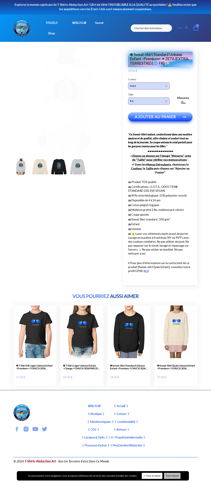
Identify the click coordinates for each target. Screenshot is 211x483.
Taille (130, 94)
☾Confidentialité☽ (126, 418)
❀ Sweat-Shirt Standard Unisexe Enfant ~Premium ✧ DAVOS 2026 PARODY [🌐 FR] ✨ (127, 367)
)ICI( (146, 271)
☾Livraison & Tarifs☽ (94, 434)
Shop (51, 33)
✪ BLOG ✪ (79, 23)
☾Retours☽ (121, 426)
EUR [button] (180, 28)
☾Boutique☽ (96, 410)
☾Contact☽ (121, 410)
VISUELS (52, 23)
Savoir (99, 23)
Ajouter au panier (160, 117)
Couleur (132, 79)
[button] (187, 27)
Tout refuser (172, 475)
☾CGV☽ (93, 426)
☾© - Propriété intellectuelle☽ (126, 434)
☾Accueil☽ (121, 402)
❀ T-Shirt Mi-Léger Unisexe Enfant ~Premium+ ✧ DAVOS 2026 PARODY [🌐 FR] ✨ (34, 367)
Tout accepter (152, 475)
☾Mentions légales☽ (100, 418)
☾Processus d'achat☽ (95, 442)
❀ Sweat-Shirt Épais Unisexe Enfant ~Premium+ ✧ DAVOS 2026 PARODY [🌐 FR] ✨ (176, 367)
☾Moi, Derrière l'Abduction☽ (127, 442)
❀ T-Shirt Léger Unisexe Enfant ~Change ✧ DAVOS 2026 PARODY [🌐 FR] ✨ (81, 367)
